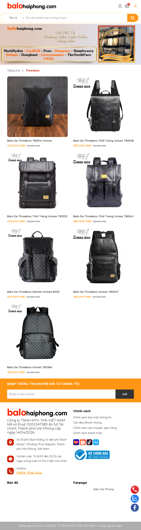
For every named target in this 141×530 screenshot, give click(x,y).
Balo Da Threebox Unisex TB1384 (29, 367)
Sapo (119, 525)
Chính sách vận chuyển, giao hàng (95, 428)
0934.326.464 (29, 473)
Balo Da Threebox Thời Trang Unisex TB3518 (103, 140)
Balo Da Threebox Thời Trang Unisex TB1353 (37, 216)
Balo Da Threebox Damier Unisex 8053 (33, 291)
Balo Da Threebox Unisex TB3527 (95, 291)
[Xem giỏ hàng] (127, 6)
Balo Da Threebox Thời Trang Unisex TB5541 (103, 216)
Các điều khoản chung (87, 422)
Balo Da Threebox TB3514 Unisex (29, 140)
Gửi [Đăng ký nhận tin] (124, 394)
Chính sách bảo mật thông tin (92, 417)
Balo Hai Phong (103, 489)
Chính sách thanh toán (87, 433)
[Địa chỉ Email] (70, 394)
